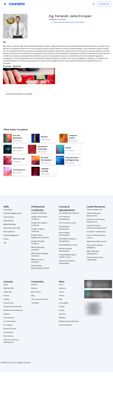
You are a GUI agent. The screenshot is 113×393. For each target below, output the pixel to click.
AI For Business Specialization (64, 218)
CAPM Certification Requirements (93, 214)
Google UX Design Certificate (37, 242)
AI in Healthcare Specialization (64, 227)
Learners (34, 284)
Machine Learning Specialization (65, 249)
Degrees (6, 314)
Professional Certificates (12, 306)
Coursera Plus (8, 303)
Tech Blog (35, 303)
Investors (62, 288)
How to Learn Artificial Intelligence (95, 246)
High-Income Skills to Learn (96, 241)
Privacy (61, 295)
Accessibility (63, 303)
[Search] (94, 4)
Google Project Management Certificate (40, 236)
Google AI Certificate (39, 213)
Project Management (11, 235)
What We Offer (8, 288)
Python (6, 239)
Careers (6, 295)
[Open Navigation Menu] (5, 4)
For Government (9, 321)
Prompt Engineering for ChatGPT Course (67, 256)
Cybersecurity (8, 217)
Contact (62, 306)
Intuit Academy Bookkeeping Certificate (40, 267)
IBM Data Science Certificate (37, 260)
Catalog (6, 299)
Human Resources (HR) (11, 228)
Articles (62, 310)
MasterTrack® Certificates (13, 310)
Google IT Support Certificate (38, 230)
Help (60, 299)
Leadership (7, 292)
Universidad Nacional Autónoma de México (69, 22)
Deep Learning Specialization (64, 233)
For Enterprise (8, 317)
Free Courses (8, 336)
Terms (61, 292)
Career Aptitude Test (94, 209)
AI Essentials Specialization (69, 213)
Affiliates (62, 317)
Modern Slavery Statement (69, 321)
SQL (4, 243)
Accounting (7, 209)
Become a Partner (10, 328)
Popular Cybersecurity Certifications (95, 258)
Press (61, 284)
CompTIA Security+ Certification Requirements (97, 226)
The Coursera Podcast (39, 299)
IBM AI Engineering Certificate (38, 248)
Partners (34, 288)
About (5, 284)
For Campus (7, 325)
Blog (33, 295)
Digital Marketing (9, 224)
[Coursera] (16, 4)
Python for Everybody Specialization (67, 262)
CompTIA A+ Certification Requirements (96, 220)
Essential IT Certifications (96, 231)
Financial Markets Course (68, 245)
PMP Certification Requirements (93, 252)
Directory (62, 314)
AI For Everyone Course (67, 223)
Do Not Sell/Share (65, 325)
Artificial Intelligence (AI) (12, 213)
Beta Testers (36, 292)
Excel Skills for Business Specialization (68, 240)
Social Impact (8, 332)
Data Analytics (8, 220)
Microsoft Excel (8, 231)
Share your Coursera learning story (11, 341)
